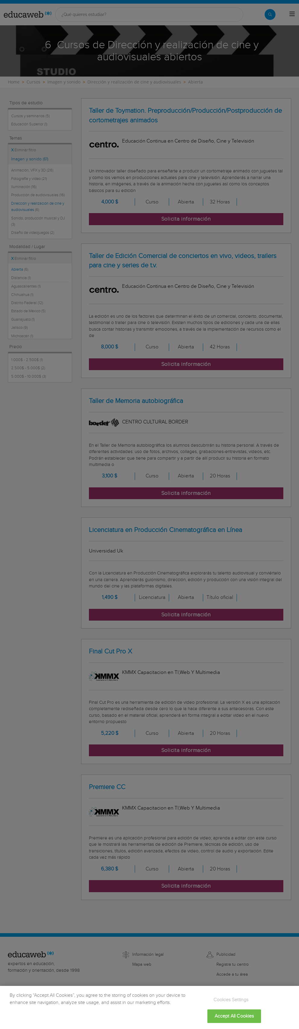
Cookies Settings (231, 1004)
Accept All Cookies (234, 1020)
